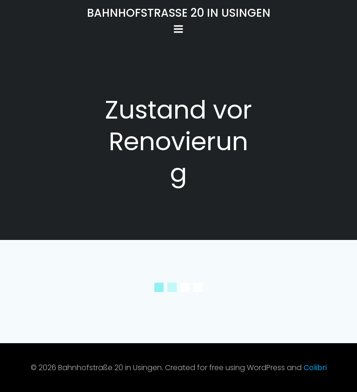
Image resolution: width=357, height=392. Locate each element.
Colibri (315, 367)
